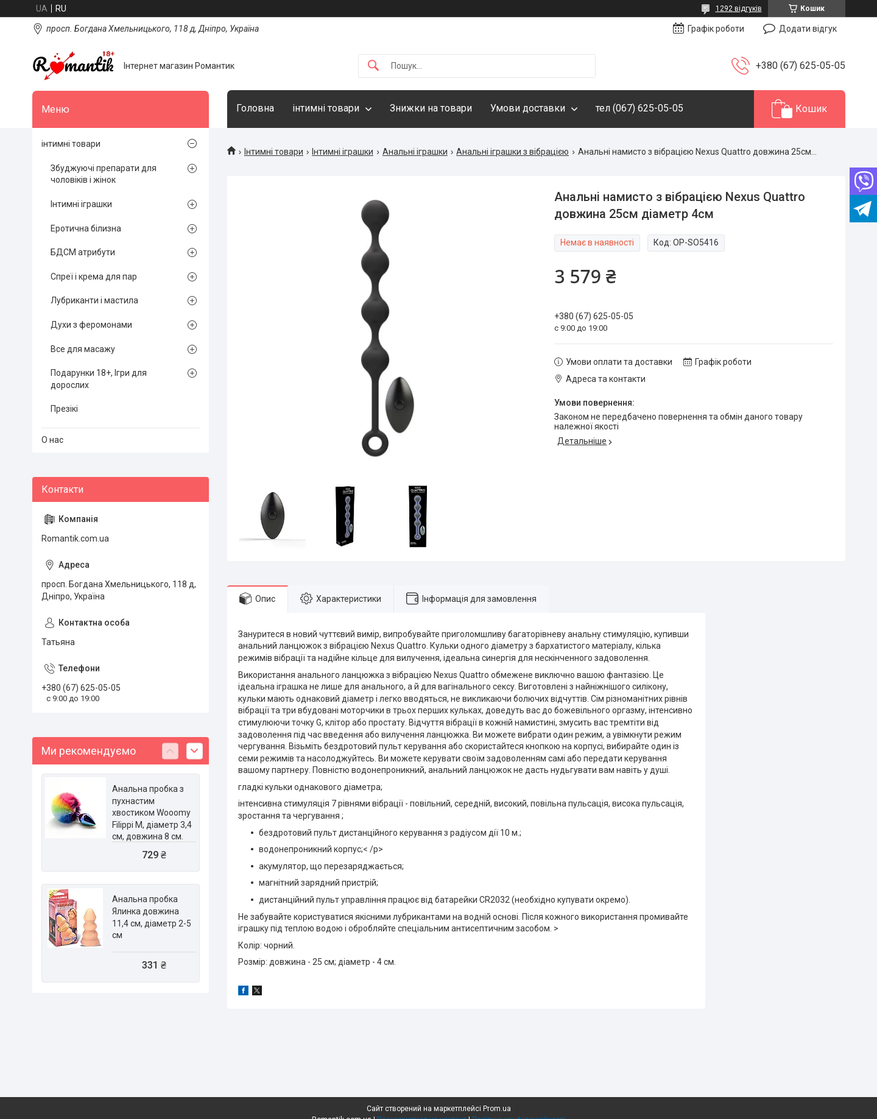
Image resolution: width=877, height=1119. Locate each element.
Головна (255, 108)
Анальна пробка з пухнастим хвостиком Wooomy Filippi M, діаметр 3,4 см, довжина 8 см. (152, 812)
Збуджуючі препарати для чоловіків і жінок (104, 174)
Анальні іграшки (415, 152)
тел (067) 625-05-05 (639, 108)
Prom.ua (497, 1108)
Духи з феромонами (91, 325)
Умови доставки (527, 108)
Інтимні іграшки (342, 152)
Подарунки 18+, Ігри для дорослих (99, 379)
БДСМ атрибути (83, 252)
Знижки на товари (431, 108)
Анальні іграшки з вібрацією (512, 152)
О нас (52, 440)
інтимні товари (325, 108)
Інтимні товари (273, 152)
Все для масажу (83, 349)
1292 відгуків (739, 8)
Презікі (64, 409)
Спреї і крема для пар (94, 276)
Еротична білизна (86, 228)
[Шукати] (373, 66)
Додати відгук (808, 29)
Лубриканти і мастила (94, 300)
